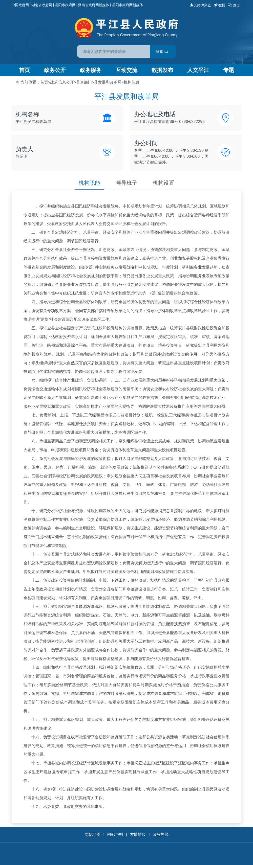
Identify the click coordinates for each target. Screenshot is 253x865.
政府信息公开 (62, 82)
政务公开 (55, 70)
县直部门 (84, 82)
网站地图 (92, 834)
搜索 (161, 51)
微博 (220, 5)
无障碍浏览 (200, 5)
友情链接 (138, 834)
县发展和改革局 (108, 82)
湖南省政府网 (41, 5)
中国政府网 (20, 5)
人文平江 (198, 70)
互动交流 (126, 70)
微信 (234, 5)
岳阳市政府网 (65, 5)
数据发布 (162, 70)
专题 (228, 70)
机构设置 (163, 183)
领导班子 (126, 183)
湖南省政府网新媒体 (93, 5)
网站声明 (115, 834)
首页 (24, 70)
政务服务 (91, 70)
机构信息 (131, 82)
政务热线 (161, 834)
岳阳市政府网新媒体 (127, 5)
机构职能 (89, 183)
